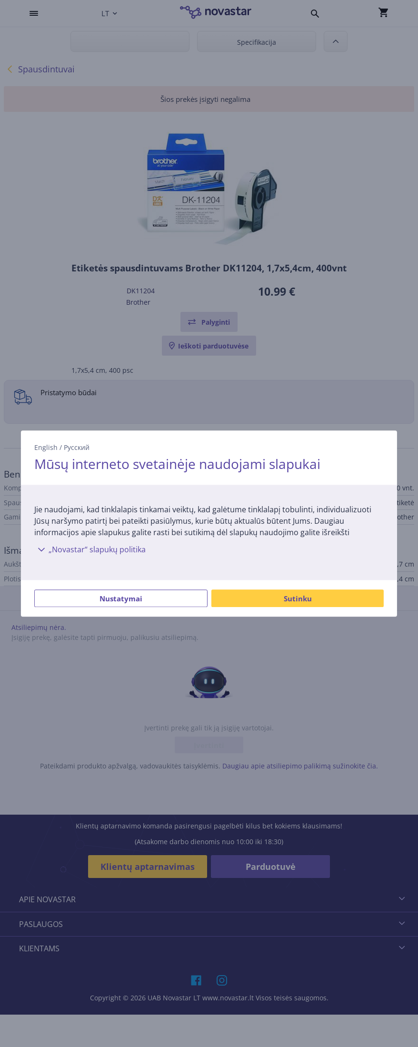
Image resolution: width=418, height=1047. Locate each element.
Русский (77, 447)
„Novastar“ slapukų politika (90, 549)
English (46, 447)
